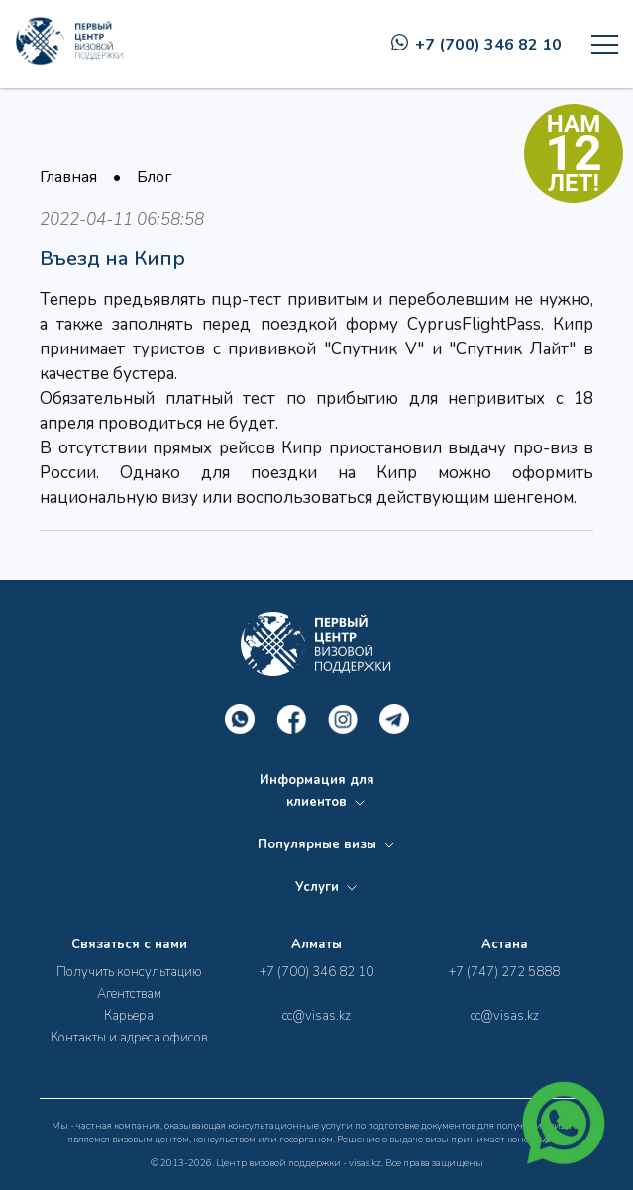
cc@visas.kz (316, 1016)
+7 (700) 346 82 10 (476, 44)
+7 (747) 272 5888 (504, 972)
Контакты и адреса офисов (129, 1037)
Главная (68, 177)
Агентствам (129, 994)
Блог (154, 177)
